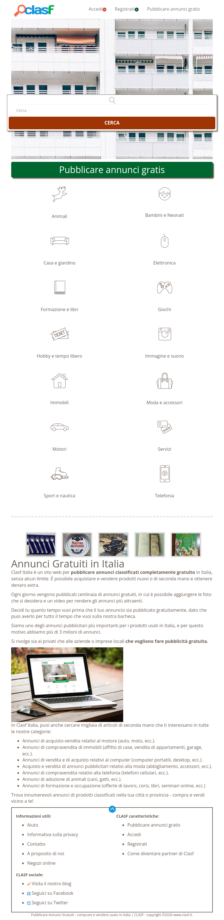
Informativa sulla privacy (52, 834)
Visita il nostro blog (49, 883)
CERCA (112, 122)
